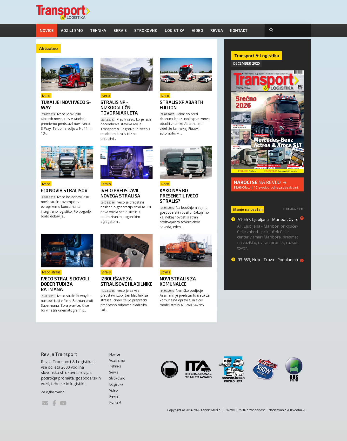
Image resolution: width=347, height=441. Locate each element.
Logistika (175, 30)
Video (197, 30)
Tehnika (98, 30)
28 (304, 410)
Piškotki (229, 410)
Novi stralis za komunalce (178, 281)
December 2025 (246, 63)
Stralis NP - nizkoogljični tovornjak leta (119, 107)
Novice (46, 30)
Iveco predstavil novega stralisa (120, 193)
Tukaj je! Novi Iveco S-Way (66, 104)
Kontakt (239, 30)
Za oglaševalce (52, 392)
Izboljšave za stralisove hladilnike (126, 281)
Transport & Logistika (256, 55)
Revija (216, 30)
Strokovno (146, 30)
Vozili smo (72, 30)
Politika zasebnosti (252, 410)
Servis (120, 30)
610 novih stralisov (64, 190)
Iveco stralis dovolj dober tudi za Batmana (65, 284)
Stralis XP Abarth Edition (181, 104)
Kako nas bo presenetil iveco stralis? (179, 196)
